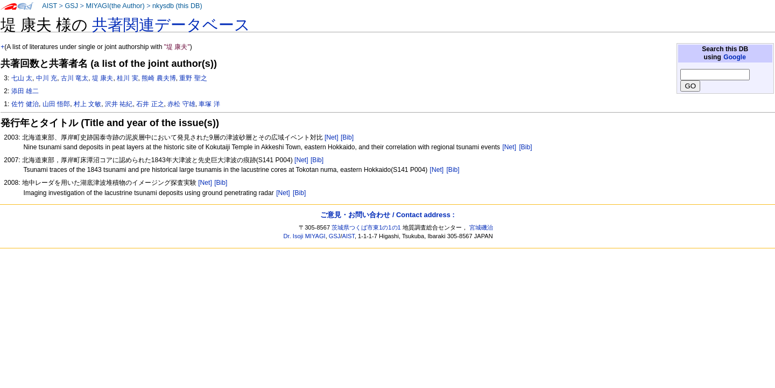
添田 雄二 (25, 91)
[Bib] (347, 137)
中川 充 (46, 78)
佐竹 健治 (25, 104)
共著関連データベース (171, 24)
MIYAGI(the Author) (115, 6)
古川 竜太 (74, 78)
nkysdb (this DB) (177, 6)
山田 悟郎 (56, 104)
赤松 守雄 (181, 104)
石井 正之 (150, 104)
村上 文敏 (87, 104)
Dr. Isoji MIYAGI (305, 236)
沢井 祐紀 (118, 104)
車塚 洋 (209, 104)
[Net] (332, 137)
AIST (49, 6)
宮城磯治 (481, 227)
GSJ (71, 6)
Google (734, 57)
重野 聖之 (193, 78)
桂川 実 (127, 78)
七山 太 (21, 78)
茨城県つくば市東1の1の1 (366, 227)
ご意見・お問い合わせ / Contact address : (387, 215)
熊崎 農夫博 (158, 78)
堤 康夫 (102, 78)
